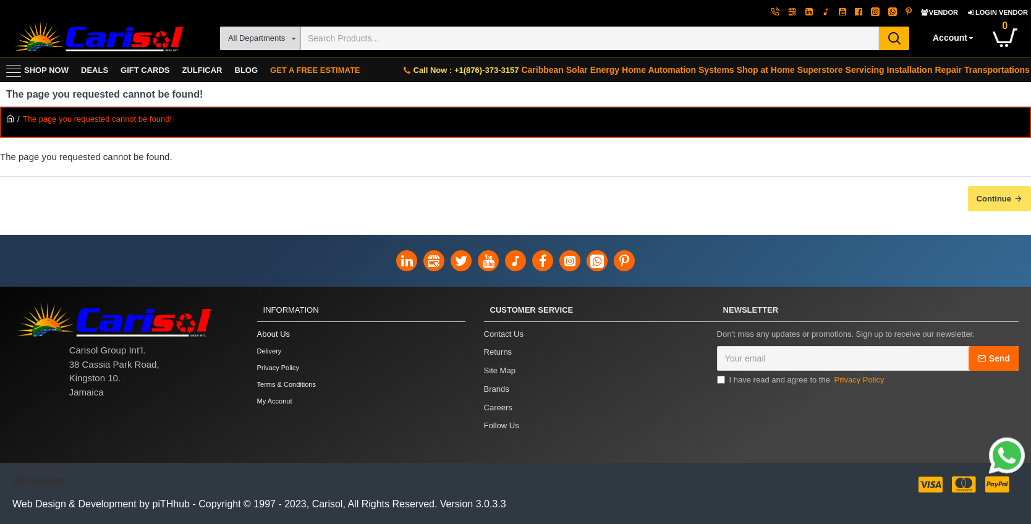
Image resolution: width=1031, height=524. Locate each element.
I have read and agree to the (801, 381)
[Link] (1007, 457)
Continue (994, 198)
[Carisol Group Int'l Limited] (97, 38)
